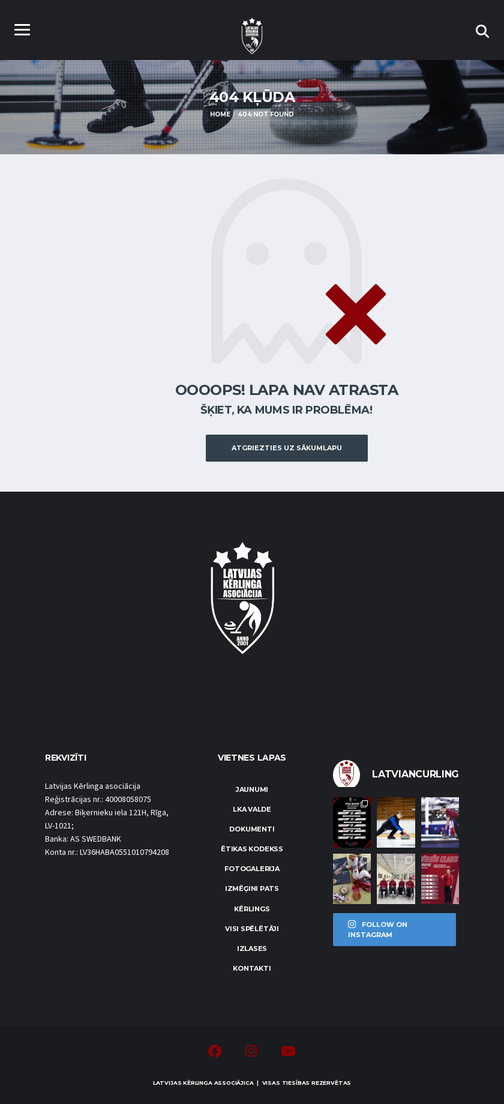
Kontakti (252, 968)
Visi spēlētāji (252, 929)
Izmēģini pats (252, 888)
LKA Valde (252, 809)
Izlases (252, 948)
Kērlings (251, 909)
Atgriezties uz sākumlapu (287, 448)
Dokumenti (251, 829)
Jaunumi (252, 789)
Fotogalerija (251, 868)
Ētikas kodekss (252, 849)
